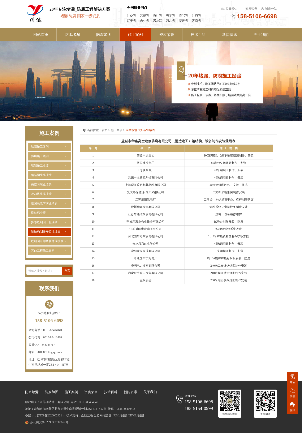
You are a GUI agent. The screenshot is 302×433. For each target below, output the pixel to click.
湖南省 (196, 20)
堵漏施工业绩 (40, 165)
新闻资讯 (229, 35)
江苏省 (131, 15)
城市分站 (271, 8)
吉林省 (144, 20)
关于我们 (261, 35)
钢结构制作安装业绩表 (45, 231)
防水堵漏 (72, 35)
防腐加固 (103, 35)
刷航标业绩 (38, 212)
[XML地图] (120, 415)
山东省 (170, 15)
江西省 (196, 15)
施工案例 (135, 35)
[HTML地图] (136, 415)
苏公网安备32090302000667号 (49, 422)
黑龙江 (157, 20)
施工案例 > (118, 130)
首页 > (106, 130)
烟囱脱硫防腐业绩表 (44, 203)
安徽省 (144, 15)
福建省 (183, 20)
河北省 (170, 20)
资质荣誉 (251, 8)
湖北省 (183, 15)
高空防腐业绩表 (41, 184)
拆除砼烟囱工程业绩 (44, 222)
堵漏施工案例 (40, 146)
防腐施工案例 (40, 156)
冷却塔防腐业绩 (41, 194)
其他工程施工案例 (43, 250)
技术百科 (198, 35)
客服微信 (231, 8)
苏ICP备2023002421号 (51, 415)
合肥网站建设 (102, 415)
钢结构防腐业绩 (41, 175)
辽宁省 (131, 20)
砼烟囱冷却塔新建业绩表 (47, 241)
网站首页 (40, 35)
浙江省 (157, 15)
